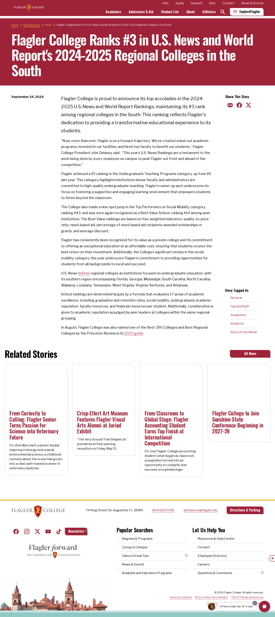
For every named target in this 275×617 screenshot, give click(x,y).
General (236, 298)
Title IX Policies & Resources (247, 597)
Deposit (196, 4)
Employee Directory (212, 556)
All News (250, 353)
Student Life (170, 12)
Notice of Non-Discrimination (211, 597)
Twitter (37, 531)
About (190, 12)
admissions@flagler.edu (201, 510)
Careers (203, 564)
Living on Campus (134, 547)
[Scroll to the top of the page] (272, 558)
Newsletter (76, 531)
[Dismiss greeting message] (254, 603)
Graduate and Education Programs (147, 573)
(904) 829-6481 (163, 510)
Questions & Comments (215, 573)
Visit (165, 4)
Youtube (48, 531)
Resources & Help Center (216, 538)
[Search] (223, 13)
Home (14, 24)
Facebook (16, 531)
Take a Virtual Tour (135, 556)
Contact (228, 4)
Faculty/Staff (239, 306)
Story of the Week (243, 332)
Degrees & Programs (137, 538)
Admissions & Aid (141, 12)
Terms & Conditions (181, 597)
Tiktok (58, 531)
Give (212, 4)
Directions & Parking (245, 509)
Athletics (209, 12)
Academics (113, 12)
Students (237, 323)
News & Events (252, 4)
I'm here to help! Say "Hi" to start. (236, 606)
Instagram (26, 531)
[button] (264, 606)
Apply (180, 4)
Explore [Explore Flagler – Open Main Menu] (249, 12)
